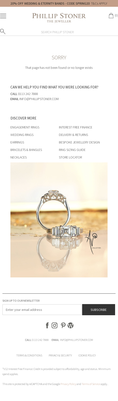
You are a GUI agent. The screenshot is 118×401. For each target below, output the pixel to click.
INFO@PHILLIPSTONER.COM (76, 340)
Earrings (17, 142)
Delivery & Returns (73, 135)
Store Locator (70, 157)
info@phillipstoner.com (39, 99)
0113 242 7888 (40, 340)
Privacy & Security (60, 355)
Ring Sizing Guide (72, 150)
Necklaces (18, 157)
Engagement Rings (24, 127)
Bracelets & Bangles (26, 150)
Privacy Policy (68, 384)
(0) (116, 15)
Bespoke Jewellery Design (79, 142)
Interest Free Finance (75, 127)
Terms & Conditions (29, 355)
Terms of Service (91, 384)
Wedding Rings (21, 135)
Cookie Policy (87, 355)
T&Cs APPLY (99, 3)
